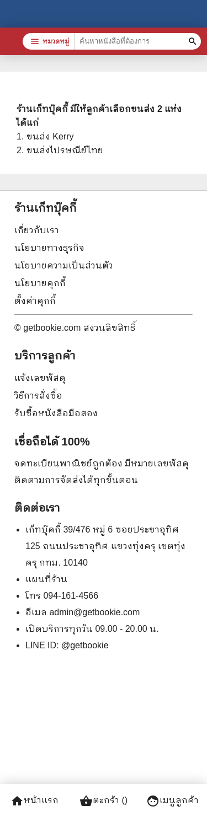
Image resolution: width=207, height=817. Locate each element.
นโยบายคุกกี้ (40, 283)
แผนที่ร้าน (46, 579)
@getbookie (85, 645)
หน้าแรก (34, 801)
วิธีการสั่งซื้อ (38, 395)
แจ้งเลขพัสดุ (40, 378)
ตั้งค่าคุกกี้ (35, 300)
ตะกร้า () (103, 801)
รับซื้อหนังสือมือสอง (56, 413)
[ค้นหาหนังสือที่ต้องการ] (194, 41)
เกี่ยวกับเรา (36, 230)
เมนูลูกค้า (172, 801)
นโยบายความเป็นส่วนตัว (63, 265)
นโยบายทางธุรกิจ (49, 247)
